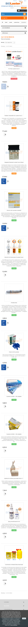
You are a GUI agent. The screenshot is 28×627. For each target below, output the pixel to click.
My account (6, 605)
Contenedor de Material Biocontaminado (14, 564)
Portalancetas (14, 302)
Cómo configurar (13, 625)
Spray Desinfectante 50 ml (14, 521)
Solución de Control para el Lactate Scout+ (14, 257)
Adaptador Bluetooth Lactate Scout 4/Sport (14, 162)
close (24, 618)
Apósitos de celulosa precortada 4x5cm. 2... (14, 478)
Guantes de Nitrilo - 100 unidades (14, 396)
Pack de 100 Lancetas (14, 352)
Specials (5, 33)
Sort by (2, 42)
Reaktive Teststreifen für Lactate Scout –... (14, 115)
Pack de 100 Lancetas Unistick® (14, 210)
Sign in (25, 0)
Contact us (15, 0)
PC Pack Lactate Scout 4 (14, 68)
